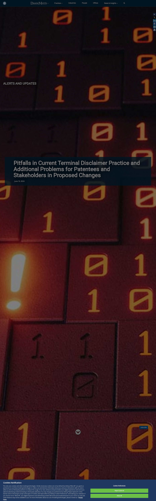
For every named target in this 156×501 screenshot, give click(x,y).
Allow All (119, 498)
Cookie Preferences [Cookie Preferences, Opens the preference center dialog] (119, 488)
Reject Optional (119, 493)
